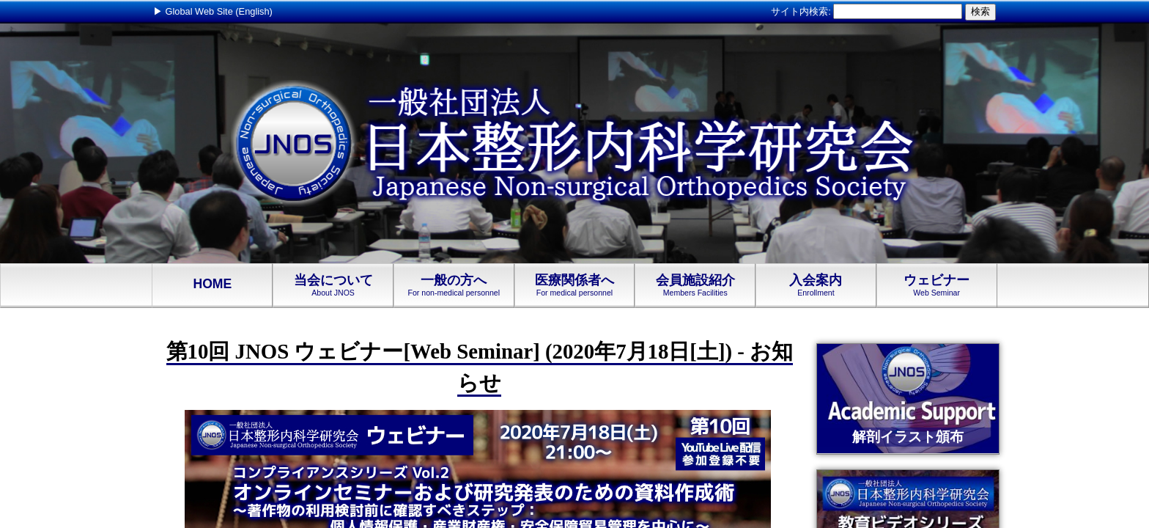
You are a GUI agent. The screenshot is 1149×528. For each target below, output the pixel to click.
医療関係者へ (575, 285)
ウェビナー (937, 285)
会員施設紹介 (695, 285)
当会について (333, 285)
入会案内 (816, 285)
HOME (212, 284)
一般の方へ (454, 285)
